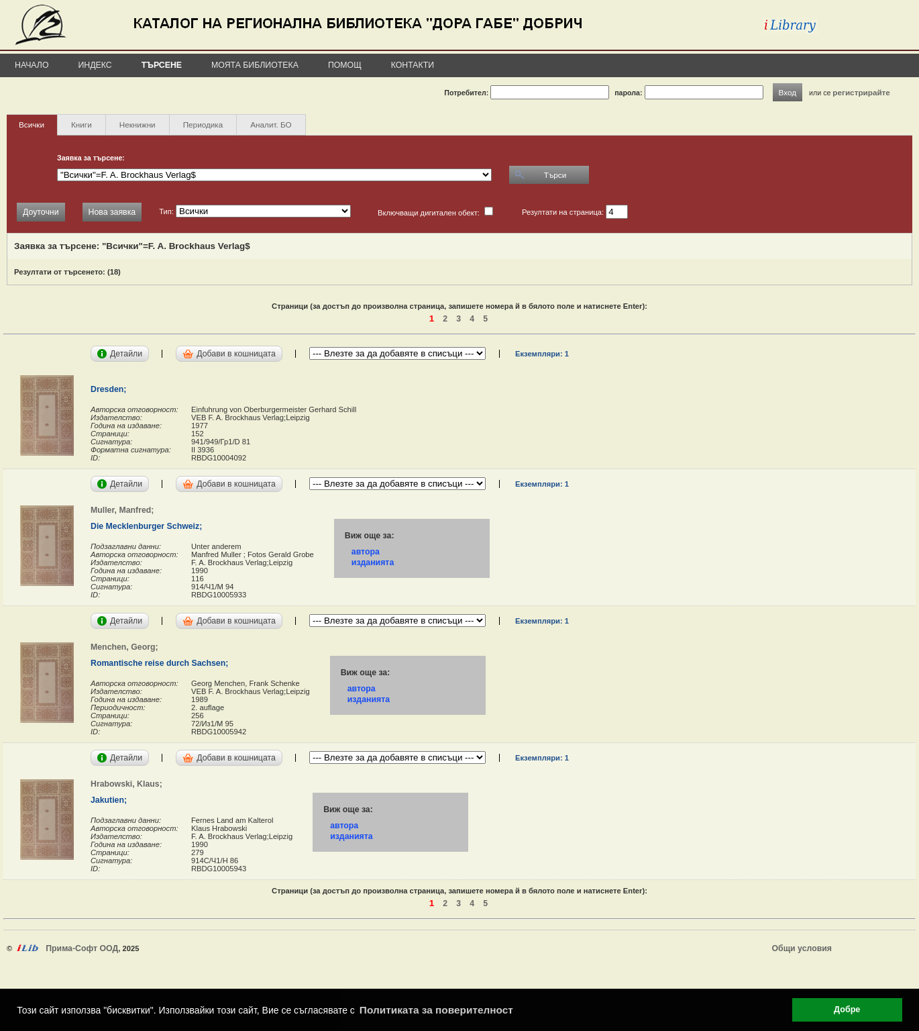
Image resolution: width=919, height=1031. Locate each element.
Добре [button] (847, 1009)
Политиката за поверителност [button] (436, 1010)
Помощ (345, 65)
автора (366, 551)
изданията (373, 562)
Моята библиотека (255, 65)
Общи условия (802, 948)
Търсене (162, 65)
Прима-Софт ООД (82, 948)
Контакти (412, 65)
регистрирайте (861, 92)
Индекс (95, 65)
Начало (32, 65)
